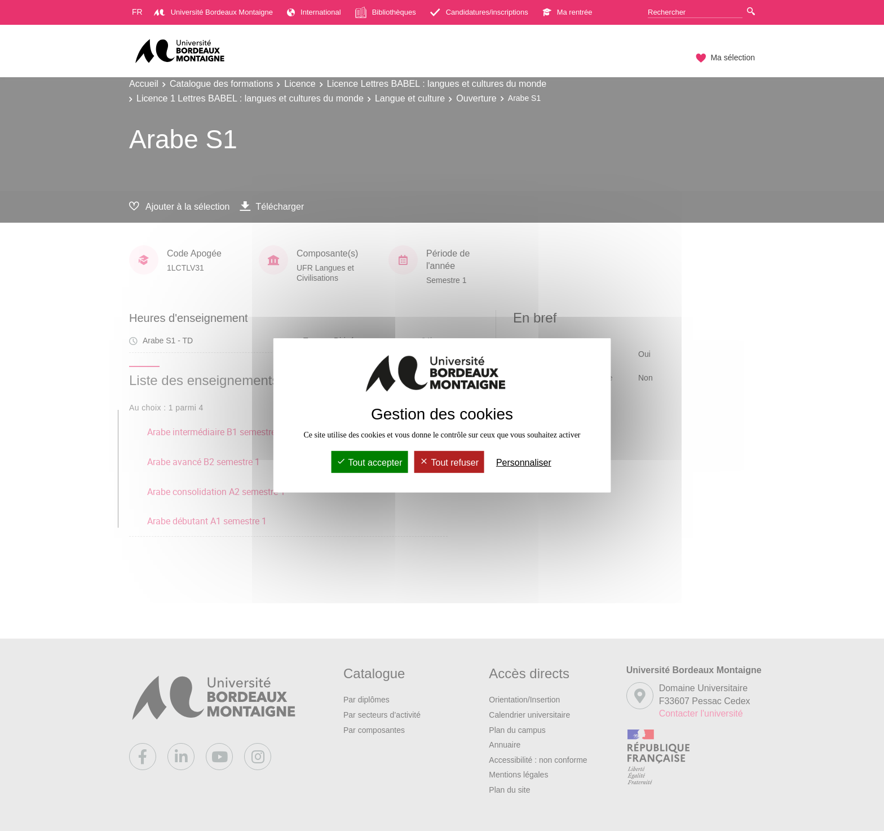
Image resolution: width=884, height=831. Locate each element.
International (314, 12)
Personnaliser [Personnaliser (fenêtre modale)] (523, 462)
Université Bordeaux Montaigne (213, 12)
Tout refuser (449, 462)
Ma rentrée (567, 12)
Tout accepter (369, 462)
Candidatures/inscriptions (479, 12)
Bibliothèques (385, 12)
